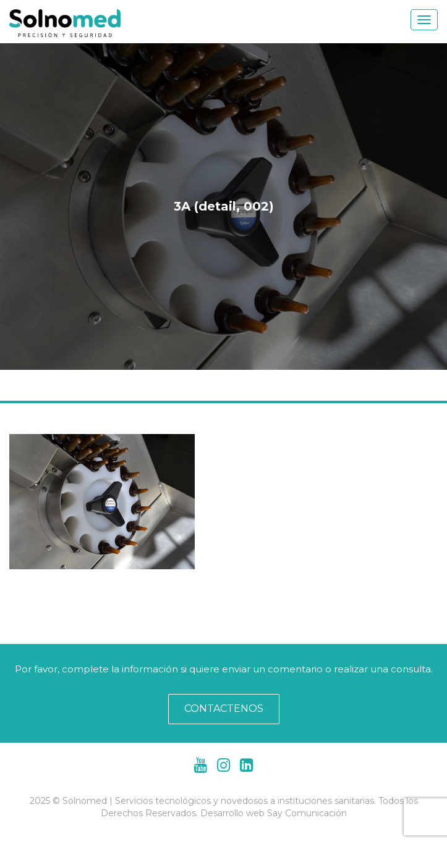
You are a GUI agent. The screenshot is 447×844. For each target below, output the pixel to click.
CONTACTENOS (223, 708)
